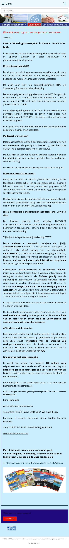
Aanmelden (9, 519)
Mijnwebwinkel (34, 543)
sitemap (33, 539)
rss (39, 539)
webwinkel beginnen (49, 539)
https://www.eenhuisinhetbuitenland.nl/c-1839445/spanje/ (34, 462)
